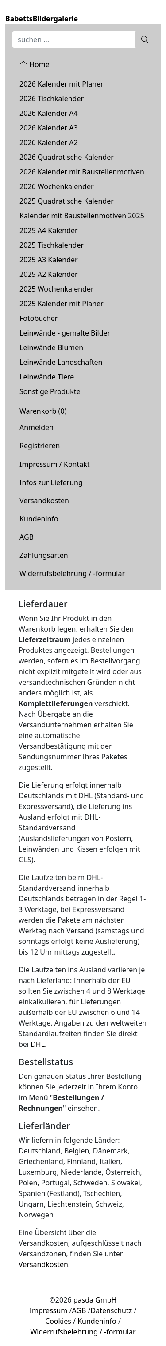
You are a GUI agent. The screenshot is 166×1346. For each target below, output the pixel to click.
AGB (26, 537)
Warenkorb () (42, 411)
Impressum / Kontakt (54, 464)
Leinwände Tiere (46, 377)
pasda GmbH (95, 1300)
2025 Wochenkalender (56, 289)
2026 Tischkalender (51, 98)
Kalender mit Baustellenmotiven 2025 (81, 216)
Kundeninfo (38, 519)
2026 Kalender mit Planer (61, 84)
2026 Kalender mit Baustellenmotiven (81, 172)
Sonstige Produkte (50, 391)
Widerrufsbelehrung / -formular (72, 573)
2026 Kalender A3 (48, 128)
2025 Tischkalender (51, 245)
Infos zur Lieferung (51, 482)
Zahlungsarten (43, 555)
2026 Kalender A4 (48, 113)
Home (34, 64)
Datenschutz (111, 1310)
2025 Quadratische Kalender (66, 201)
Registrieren (39, 445)
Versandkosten (44, 500)
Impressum (49, 1310)
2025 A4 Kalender (48, 230)
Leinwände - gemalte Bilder (64, 333)
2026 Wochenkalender (56, 186)
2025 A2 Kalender (48, 274)
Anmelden (36, 427)
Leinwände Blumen (51, 347)
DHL (38, 1044)
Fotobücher (38, 318)
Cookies (58, 1321)
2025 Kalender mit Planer (61, 303)
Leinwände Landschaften (60, 362)
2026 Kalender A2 (48, 142)
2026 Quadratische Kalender (66, 157)
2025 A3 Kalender (48, 259)
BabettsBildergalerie (41, 19)
